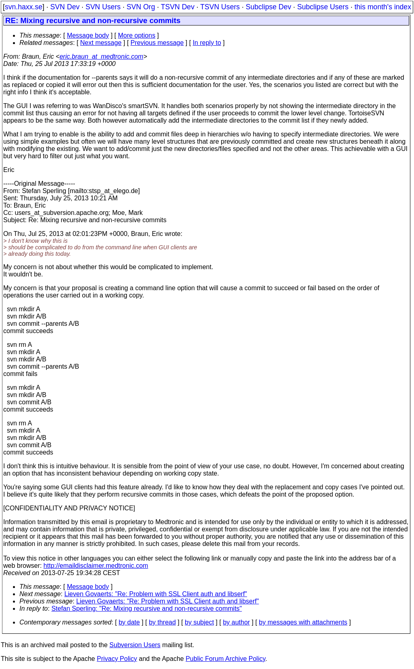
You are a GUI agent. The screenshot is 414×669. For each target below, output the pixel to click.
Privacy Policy (117, 658)
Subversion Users (135, 644)
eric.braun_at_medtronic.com (101, 56)
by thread (162, 622)
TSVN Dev (177, 7)
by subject (199, 622)
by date (128, 622)
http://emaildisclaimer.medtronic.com (96, 565)
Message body (88, 35)
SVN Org (141, 7)
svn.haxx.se (23, 7)
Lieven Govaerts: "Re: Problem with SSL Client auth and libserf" (155, 593)
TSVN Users (220, 7)
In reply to (207, 42)
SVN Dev (64, 7)
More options (137, 35)
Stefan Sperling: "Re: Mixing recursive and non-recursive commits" (146, 608)
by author (236, 622)
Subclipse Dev (268, 7)
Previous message (157, 42)
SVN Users (102, 7)
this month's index (383, 7)
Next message (100, 42)
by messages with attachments (303, 622)
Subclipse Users (323, 7)
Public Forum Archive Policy (225, 658)
